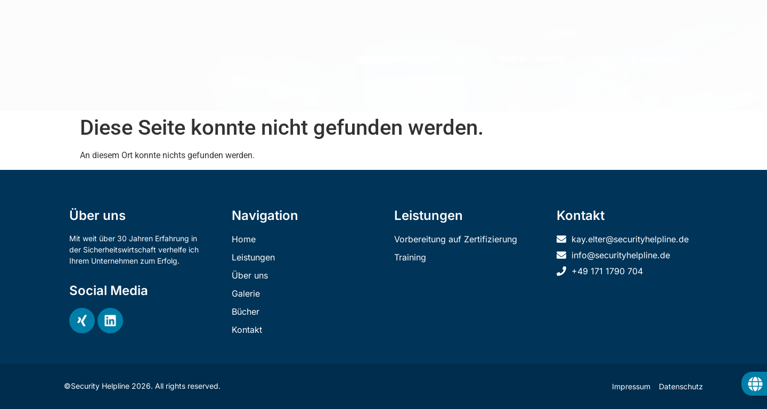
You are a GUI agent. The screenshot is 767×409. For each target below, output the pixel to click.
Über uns (468, 58)
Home (371, 58)
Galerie (512, 58)
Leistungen (416, 58)
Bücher (551, 58)
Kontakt (593, 58)
